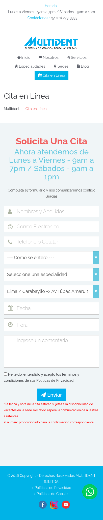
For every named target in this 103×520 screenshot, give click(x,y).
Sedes (61, 66)
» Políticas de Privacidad (51, 488)
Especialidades (29, 66)
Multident (11, 109)
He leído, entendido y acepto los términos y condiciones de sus (41, 377)
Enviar (51, 395)
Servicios (76, 57)
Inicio (23, 57)
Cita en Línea (51, 75)
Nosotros (48, 57)
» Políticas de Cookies (51, 494)
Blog (82, 66)
